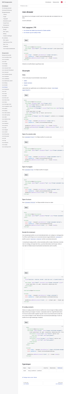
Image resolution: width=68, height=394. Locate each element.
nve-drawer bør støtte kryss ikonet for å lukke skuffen (37, 30)
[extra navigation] (65, 2)
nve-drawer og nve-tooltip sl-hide (32, 32)
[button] (62, 2)
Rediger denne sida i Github (29, 377)
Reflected (60, 367)
